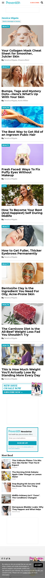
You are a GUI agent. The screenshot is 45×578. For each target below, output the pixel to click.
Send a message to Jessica (11, 21)
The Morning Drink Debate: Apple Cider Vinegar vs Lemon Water (27, 474)
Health (5, 108)
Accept (38, 565)
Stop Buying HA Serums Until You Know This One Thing (26, 485)
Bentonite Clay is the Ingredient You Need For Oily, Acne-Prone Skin (20, 291)
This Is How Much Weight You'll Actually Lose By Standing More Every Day (21, 372)
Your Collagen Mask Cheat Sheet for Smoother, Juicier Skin (21, 53)
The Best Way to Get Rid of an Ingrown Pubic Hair (22, 133)
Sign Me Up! (22, 443)
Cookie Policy (26, 573)
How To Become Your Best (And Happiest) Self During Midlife (22, 213)
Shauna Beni (23, 60)
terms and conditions (14, 448)
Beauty (5, 26)
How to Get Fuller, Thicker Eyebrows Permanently (22, 252)
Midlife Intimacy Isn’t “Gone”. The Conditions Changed (26, 496)
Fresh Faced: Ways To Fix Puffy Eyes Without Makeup (21, 172)
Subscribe (34, 3)
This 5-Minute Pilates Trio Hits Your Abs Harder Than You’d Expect (26, 462)
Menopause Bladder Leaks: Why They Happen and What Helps (27, 508)
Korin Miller (23, 101)
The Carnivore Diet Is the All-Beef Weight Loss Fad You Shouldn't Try (21, 331)
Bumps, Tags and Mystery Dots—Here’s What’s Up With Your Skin (21, 94)
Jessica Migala (10, 60)
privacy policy (27, 447)
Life (4, 186)
